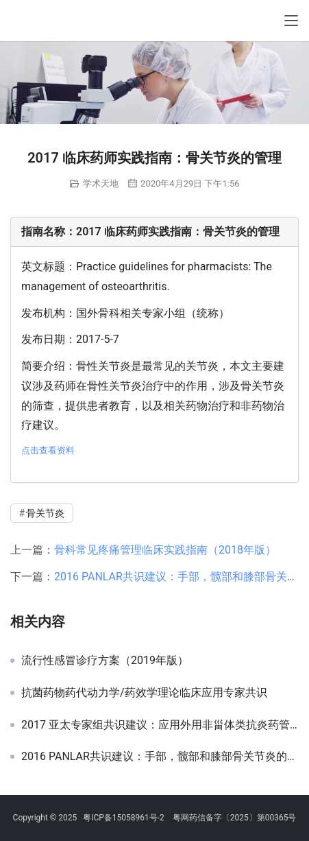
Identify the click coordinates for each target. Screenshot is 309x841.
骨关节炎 (45, 513)
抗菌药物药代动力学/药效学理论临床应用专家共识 (144, 693)
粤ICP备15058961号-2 (123, 817)
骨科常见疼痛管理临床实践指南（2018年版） (165, 549)
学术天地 (101, 183)
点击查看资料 (48, 450)
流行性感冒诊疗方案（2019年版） (104, 660)
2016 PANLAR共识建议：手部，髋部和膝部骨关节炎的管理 (160, 756)
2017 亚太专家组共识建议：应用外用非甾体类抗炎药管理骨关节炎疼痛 (160, 725)
